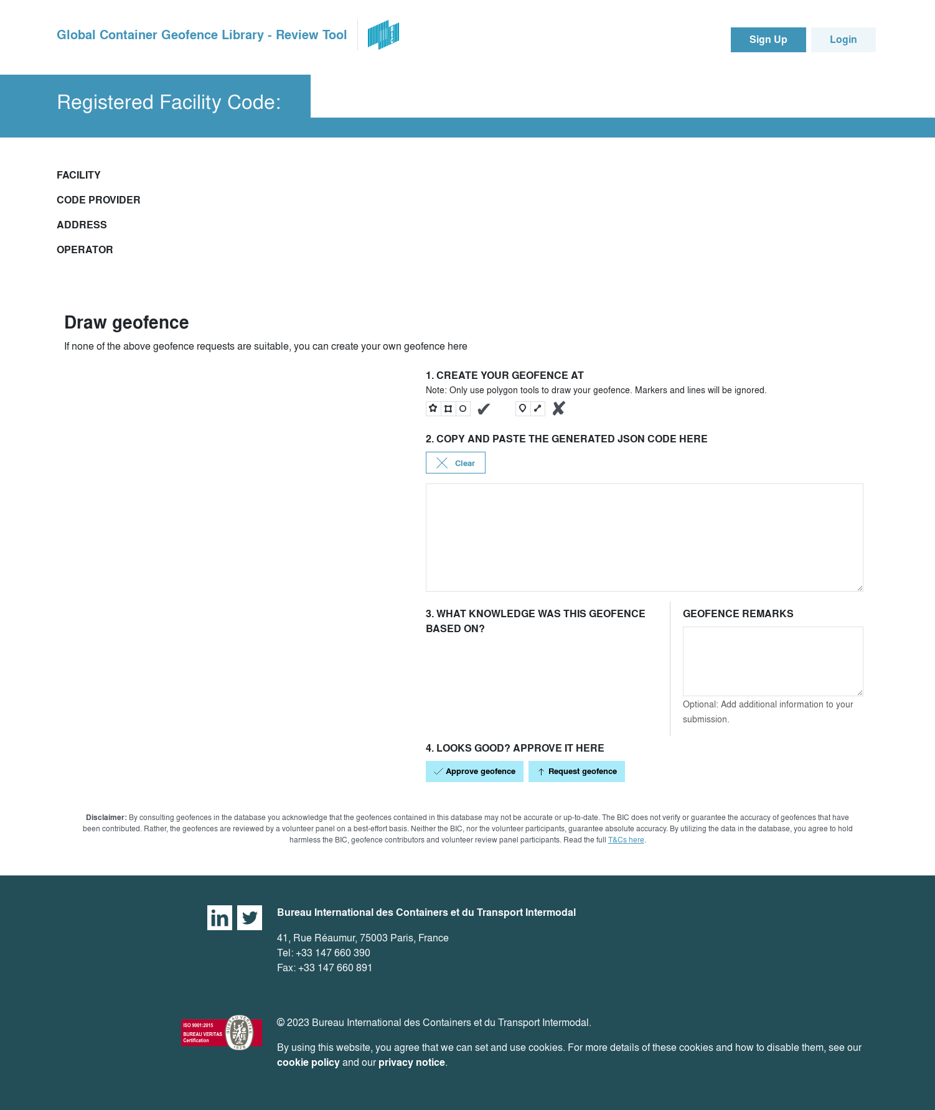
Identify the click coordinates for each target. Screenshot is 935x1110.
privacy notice (411, 1062)
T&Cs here (626, 839)
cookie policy (308, 1062)
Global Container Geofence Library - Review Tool (202, 35)
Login (843, 39)
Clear (455, 463)
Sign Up (768, 39)
